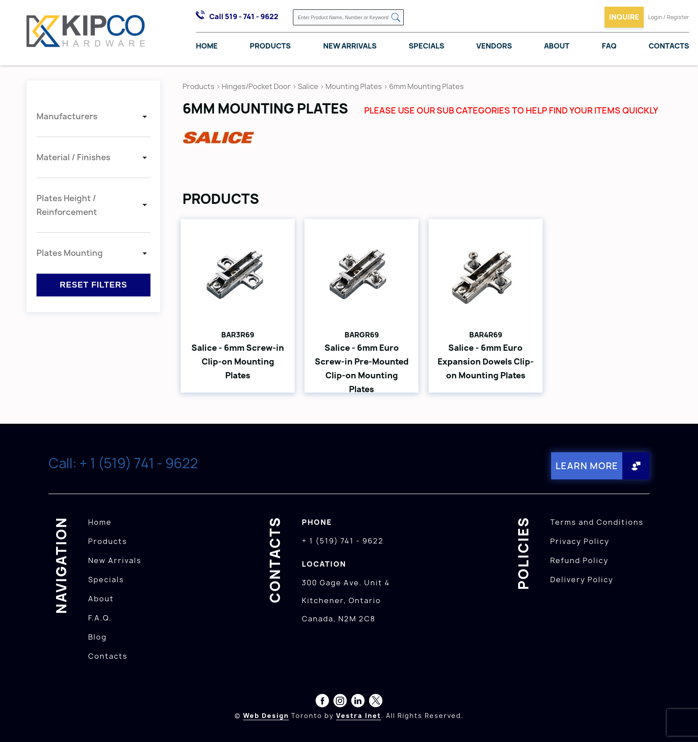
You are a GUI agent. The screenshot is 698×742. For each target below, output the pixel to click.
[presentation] (681, 722)
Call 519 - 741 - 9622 (243, 16)
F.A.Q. (100, 618)
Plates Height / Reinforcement (67, 205)
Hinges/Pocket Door (256, 86)
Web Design (266, 715)
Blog (97, 637)
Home (207, 46)
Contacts (669, 46)
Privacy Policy (579, 541)
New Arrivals (350, 46)
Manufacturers (67, 116)
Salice (309, 86)
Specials (426, 46)
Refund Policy (579, 560)
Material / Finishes (73, 157)
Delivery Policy (581, 579)
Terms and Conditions (597, 522)
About (556, 46)
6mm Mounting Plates (426, 86)
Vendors (494, 46)
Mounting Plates (353, 86)
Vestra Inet (358, 715)
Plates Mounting (70, 253)
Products (270, 46)
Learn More (587, 466)
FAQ (609, 46)
